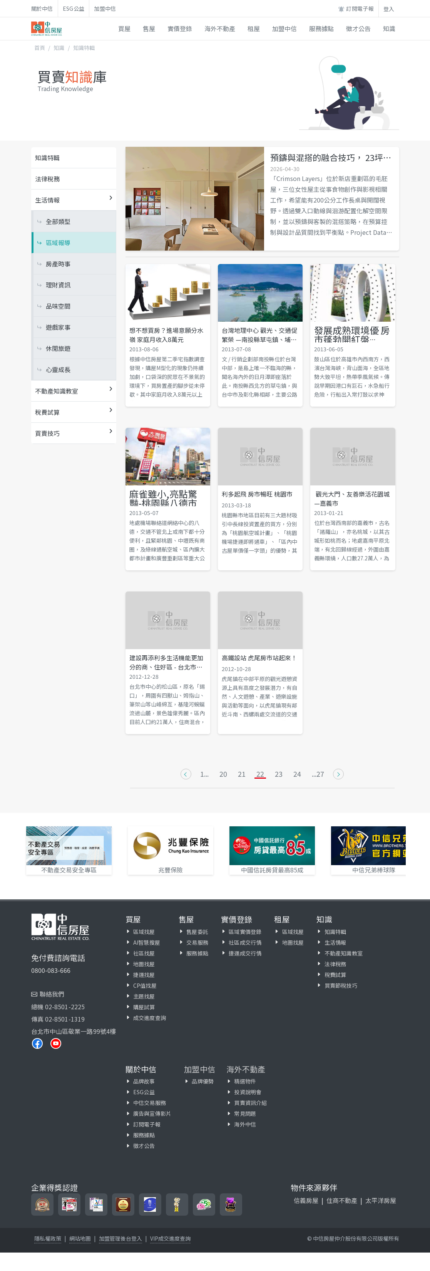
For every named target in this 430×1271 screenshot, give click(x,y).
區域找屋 (144, 931)
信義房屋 (306, 1200)
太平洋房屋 (380, 1200)
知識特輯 (84, 48)
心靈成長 (58, 369)
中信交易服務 (149, 1103)
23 (279, 774)
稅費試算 (335, 975)
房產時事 (58, 263)
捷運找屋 (144, 975)
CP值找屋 (145, 985)
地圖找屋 (144, 964)
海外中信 (245, 1124)
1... (204, 774)
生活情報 (335, 942)
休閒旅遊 (58, 348)
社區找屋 (144, 953)
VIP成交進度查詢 (170, 1238)
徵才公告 (144, 1146)
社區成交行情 (245, 942)
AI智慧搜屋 (146, 942)
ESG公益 (74, 8)
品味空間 (58, 306)
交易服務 (197, 942)
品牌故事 (144, 1081)
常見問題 (245, 1113)
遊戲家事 (58, 327)
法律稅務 (47, 178)
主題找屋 (144, 996)
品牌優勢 (203, 1081)
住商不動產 (341, 1200)
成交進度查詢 (149, 1018)
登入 (389, 9)
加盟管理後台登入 (120, 1238)
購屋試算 (144, 1007)
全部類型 (58, 221)
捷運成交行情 (245, 953)
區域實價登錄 (245, 931)
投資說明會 (247, 1092)
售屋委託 (197, 931)
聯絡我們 (52, 994)
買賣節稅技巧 (341, 985)
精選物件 (245, 1081)
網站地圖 (80, 1238)
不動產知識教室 (344, 953)
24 (297, 774)
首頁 (39, 48)
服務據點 (197, 953)
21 (242, 774)
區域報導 (58, 242)
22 (260, 774)
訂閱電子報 (356, 9)
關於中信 (42, 8)
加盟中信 (105, 8)
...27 (318, 774)
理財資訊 (58, 284)
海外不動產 (246, 1069)
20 (223, 774)
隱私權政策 (47, 1238)
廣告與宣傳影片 (152, 1113)
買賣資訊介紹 (250, 1103)
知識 (59, 48)
